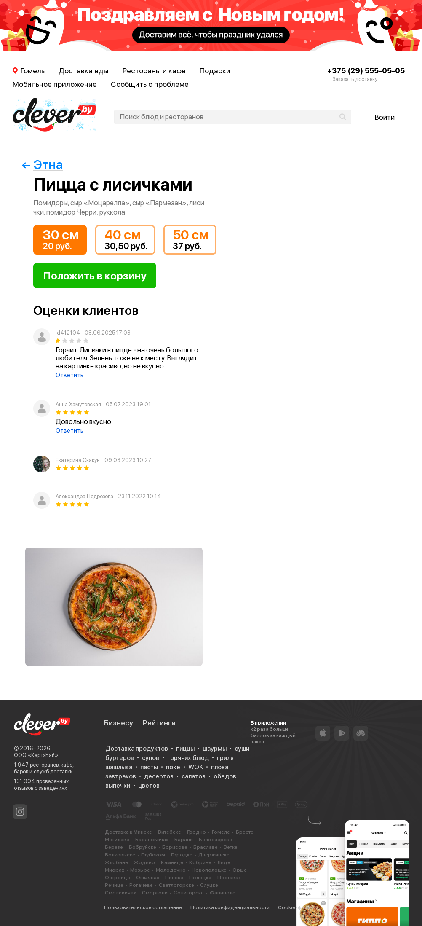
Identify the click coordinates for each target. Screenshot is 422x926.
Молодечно (171, 870)
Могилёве (117, 840)
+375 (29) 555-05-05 (366, 70)
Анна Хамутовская (78, 404)
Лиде (223, 862)
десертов (159, 776)
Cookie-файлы (296, 907)
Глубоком (153, 855)
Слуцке (209, 885)
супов (150, 758)
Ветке (231, 847)
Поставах (229, 877)
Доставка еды (84, 70)
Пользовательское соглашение (143, 907)
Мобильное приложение (55, 84)
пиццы (185, 748)
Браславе (205, 847)
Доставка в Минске (128, 832)
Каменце (172, 862)
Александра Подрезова (84, 496)
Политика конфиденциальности (230, 907)
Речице (114, 885)
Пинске (174, 877)
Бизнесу (118, 723)
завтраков (120, 776)
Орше (239, 870)
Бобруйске (142, 847)
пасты (149, 767)
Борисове (174, 847)
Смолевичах (120, 893)
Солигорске (189, 893)
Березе (114, 847)
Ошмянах (147, 877)
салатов (194, 776)
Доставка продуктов (136, 748)
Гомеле (221, 832)
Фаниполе (222, 893)
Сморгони (155, 893)
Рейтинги (159, 723)
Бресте (245, 832)
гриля (225, 758)
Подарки (215, 70)
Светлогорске (176, 885)
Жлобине (116, 862)
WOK (195, 767)
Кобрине (200, 862)
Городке (181, 855)
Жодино (144, 862)
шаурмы (215, 748)
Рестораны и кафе (154, 70)
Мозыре (140, 870)
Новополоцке (209, 870)
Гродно (196, 832)
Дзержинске (214, 855)
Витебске (169, 832)
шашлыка (118, 767)
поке (173, 767)
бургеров (119, 758)
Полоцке (200, 877)
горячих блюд (188, 758)
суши (242, 748)
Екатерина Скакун (78, 460)
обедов (225, 776)
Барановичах (151, 840)
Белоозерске (215, 840)
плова (219, 767)
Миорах (114, 870)
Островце (117, 877)
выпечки (117, 785)
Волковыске (120, 855)
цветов (149, 785)
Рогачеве (141, 885)
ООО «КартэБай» (36, 755)
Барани (183, 840)
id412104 (68, 333)
